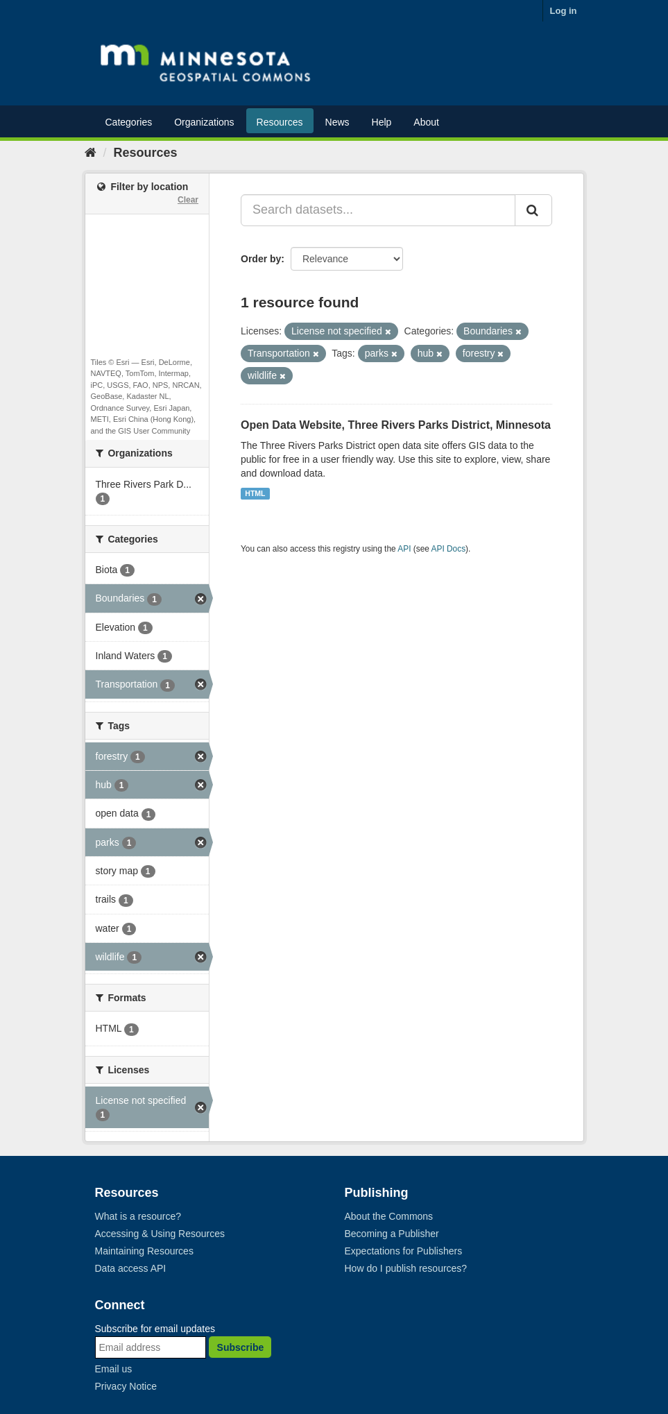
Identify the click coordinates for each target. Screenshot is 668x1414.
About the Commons (389, 1216)
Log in (563, 11)
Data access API (130, 1268)
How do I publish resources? (406, 1268)
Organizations (204, 122)
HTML (255, 493)
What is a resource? (138, 1216)
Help (382, 122)
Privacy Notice (126, 1386)
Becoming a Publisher (392, 1233)
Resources (280, 122)
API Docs (448, 549)
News (337, 122)
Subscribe (240, 1347)
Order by (261, 258)
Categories (129, 122)
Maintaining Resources (144, 1251)
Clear (188, 200)
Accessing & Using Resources (160, 1233)
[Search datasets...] (378, 210)
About (426, 122)
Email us (113, 1368)
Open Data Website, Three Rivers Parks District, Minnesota (396, 425)
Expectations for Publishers (404, 1251)
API (404, 549)
